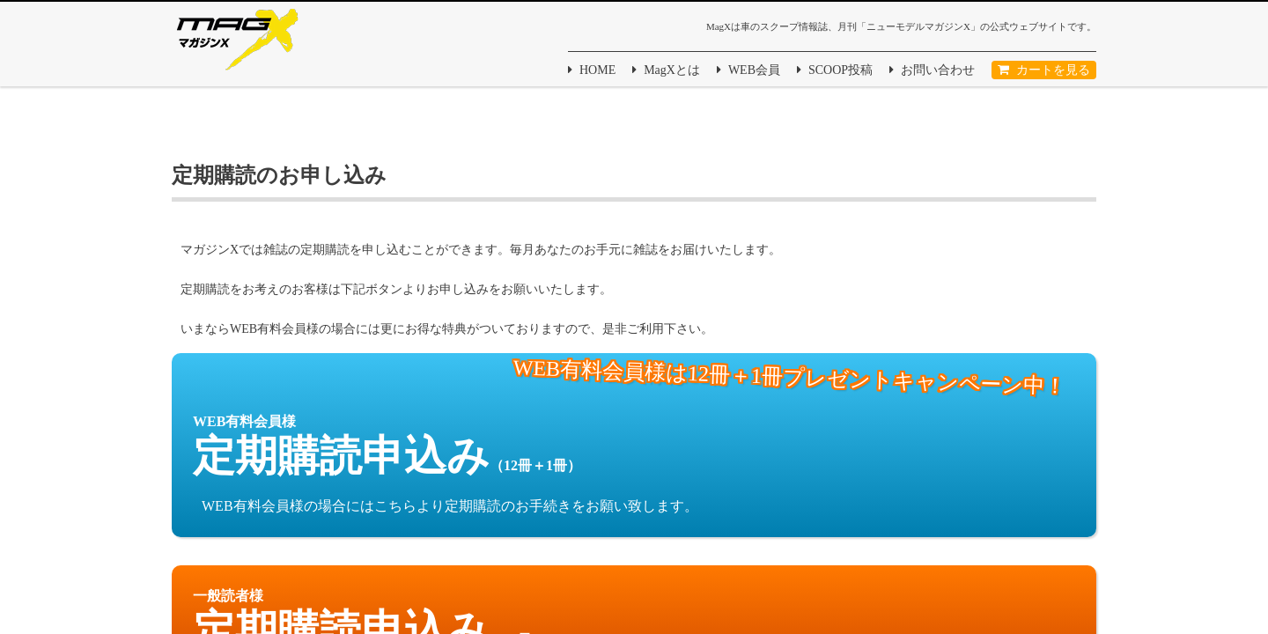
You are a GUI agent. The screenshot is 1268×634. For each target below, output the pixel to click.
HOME (597, 70)
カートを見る (1053, 70)
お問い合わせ (938, 70)
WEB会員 (754, 70)
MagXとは (672, 70)
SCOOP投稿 (840, 70)
